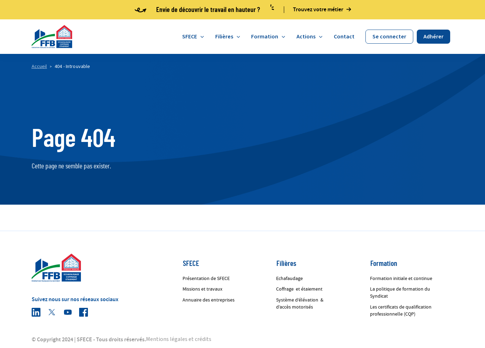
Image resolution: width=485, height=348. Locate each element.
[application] (200, 37)
